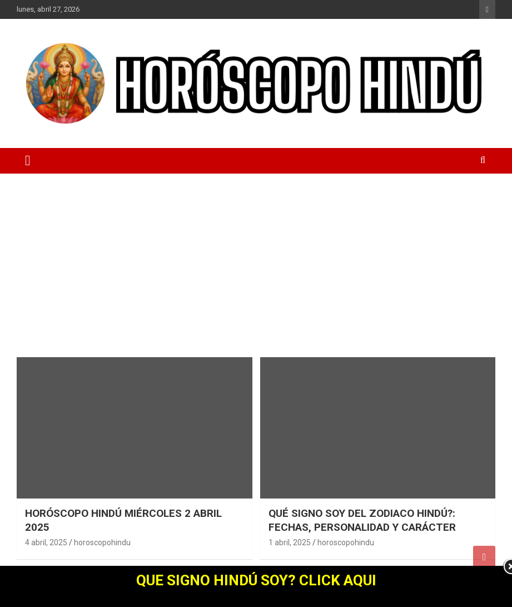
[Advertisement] (256, 257)
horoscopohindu (102, 542)
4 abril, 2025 (46, 542)
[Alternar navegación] (28, 161)
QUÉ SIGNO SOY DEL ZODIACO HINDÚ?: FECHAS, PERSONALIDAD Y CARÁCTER (362, 520)
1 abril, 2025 (290, 542)
